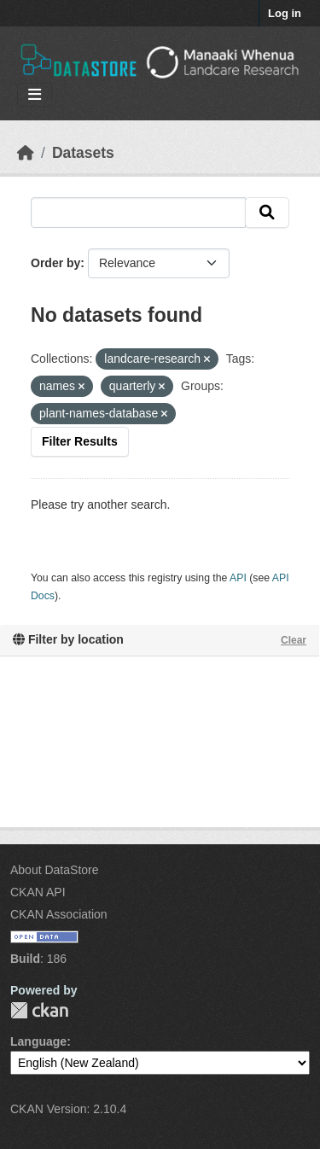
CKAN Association (59, 914)
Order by (55, 263)
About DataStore (54, 870)
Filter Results (80, 441)
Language (38, 1041)
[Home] (25, 152)
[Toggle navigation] (34, 95)
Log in (284, 13)
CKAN (39, 1010)
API (238, 578)
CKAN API (38, 892)
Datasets (83, 152)
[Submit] (267, 212)
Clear (293, 640)
